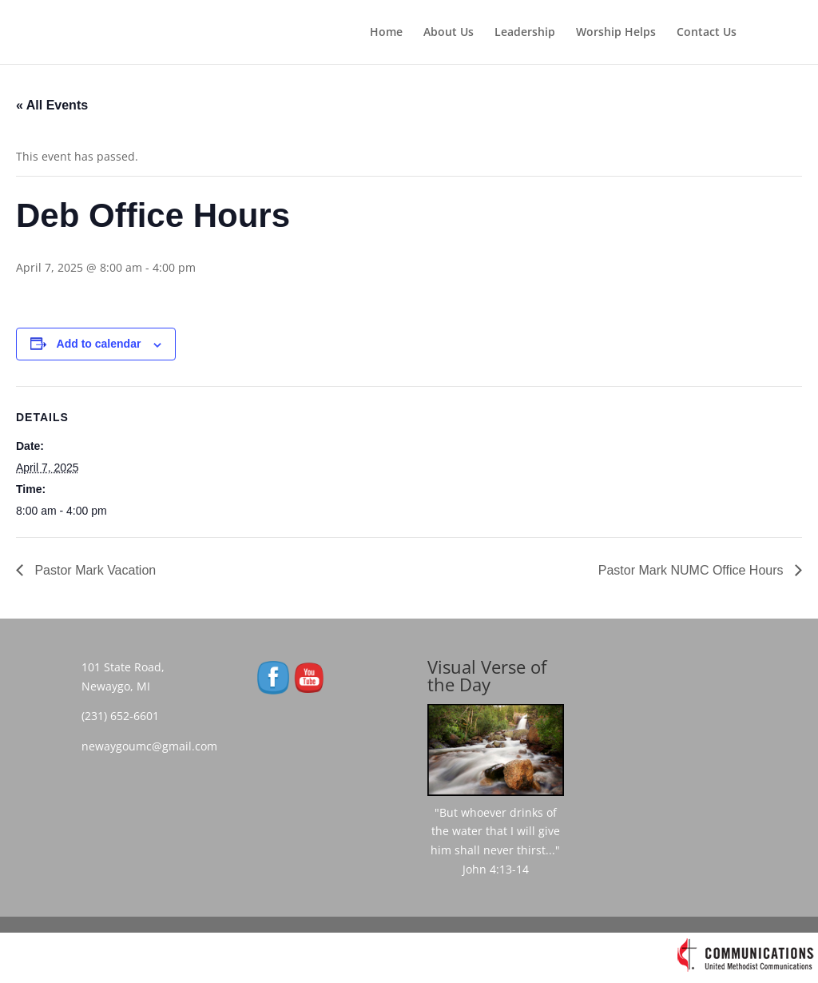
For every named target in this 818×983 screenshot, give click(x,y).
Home (386, 32)
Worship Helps (616, 32)
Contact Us (707, 32)
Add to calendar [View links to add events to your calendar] (99, 343)
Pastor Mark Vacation (93, 570)
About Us (448, 32)
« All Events (52, 105)
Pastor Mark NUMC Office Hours (692, 570)
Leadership (524, 32)
